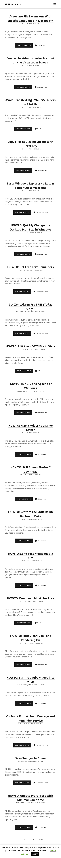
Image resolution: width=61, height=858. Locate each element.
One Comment (42, 87)
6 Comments (42, 371)
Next (41, 839)
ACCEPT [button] (35, 854)
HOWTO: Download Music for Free (30, 598)
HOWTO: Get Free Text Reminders (30, 267)
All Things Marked (13, 4)
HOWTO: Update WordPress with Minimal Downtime (30, 798)
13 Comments (41, 45)
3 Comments (42, 454)
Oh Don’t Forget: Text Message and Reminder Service (30, 718)
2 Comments (42, 541)
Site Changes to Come (30, 758)
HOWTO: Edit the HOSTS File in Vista (30, 346)
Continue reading (25, 46)
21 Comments (41, 499)
